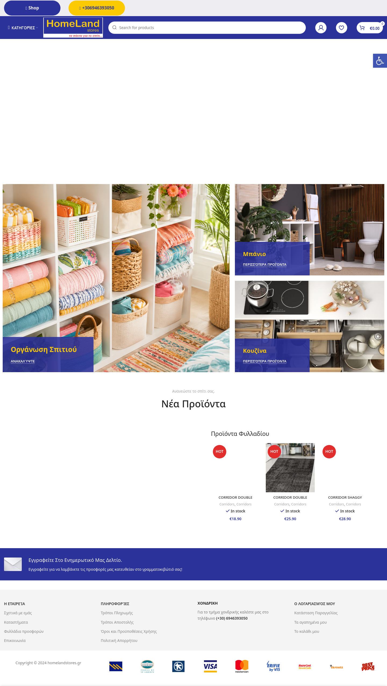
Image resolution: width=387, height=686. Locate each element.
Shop (32, 8)
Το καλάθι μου (306, 630)
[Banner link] (116, 279)
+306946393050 (96, 8)
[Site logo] (74, 27)
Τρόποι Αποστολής (117, 621)
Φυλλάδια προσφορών (24, 630)
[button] (380, 61)
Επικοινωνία (15, 639)
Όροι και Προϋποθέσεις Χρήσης (129, 630)
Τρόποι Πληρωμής (117, 612)
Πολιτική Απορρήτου (119, 639)
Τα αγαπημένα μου (310, 621)
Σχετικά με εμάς (18, 612)
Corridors (226, 503)
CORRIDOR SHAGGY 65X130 (346, 499)
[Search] (209, 28)
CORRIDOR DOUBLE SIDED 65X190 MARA (290, 499)
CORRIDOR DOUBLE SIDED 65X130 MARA (234, 499)
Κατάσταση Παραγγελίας (316, 612)
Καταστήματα (16, 621)
